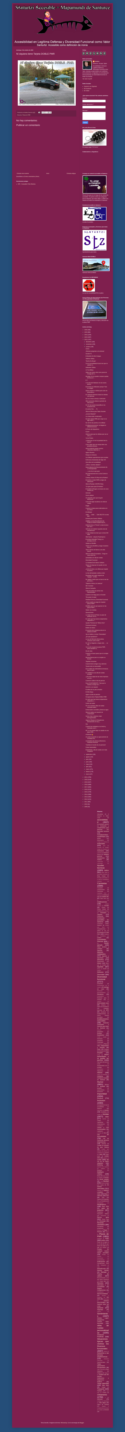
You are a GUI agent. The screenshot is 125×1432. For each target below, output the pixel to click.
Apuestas (99, 847)
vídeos (99, 1404)
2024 (86, 334)
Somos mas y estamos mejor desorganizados (94, 716)
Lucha (99, 1159)
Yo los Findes (89, 438)
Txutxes (104, 1392)
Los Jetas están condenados (94, 416)
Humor (100, 1082)
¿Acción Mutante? (91, 414)
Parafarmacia (100, 1202)
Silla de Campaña (91, 588)
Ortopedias (106, 1199)
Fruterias (106, 1049)
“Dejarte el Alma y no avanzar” (94, 583)
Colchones (106, 911)
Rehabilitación (100, 1292)
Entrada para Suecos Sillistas (94, 518)
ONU (103, 1197)
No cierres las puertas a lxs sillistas (95, 423)
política (103, 1240)
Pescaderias (100, 1226)
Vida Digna (102, 1402)
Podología (99, 1238)
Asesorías (99, 852)
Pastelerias (100, 1212)
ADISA (99, 838)
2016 (86, 789)
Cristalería (106, 934)
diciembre (89, 341)
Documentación (100, 985)
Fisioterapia (100, 1042)
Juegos (99, 1120)
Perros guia (103, 1217)
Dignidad (100, 967)
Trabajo (103, 1387)
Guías (98, 1054)
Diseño (105, 968)
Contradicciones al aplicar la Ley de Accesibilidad (103, 930)
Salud (107, 1299)
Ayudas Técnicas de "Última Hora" (95, 623)
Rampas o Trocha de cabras (103, 1274)
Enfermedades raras (103, 1003)
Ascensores (100, 851)
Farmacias (100, 1038)
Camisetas (102, 883)
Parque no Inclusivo (91, 455)
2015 (86, 792)
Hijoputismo (100, 1070)
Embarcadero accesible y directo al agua (97, 709)
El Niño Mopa (89, 692)
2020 (86, 779)
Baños (106, 870)
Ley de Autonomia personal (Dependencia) (103, 1140)
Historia (99, 1072)
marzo (88, 769)
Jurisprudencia (101, 1124)
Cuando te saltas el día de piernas (95, 680)
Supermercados (101, 1362)
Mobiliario (99, 1170)
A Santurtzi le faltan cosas (103, 815)
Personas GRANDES (101, 1223)
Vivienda (106, 1404)
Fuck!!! (87, 431)
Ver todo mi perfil (87, 79)
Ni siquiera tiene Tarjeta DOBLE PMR (96, 697)
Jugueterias (100, 1122)
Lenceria (99, 1133)
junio (87, 762)
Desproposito (100, 961)
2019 (86, 782)
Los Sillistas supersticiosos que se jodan (97, 457)
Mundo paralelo (104, 1179)
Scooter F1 (89, 353)
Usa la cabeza (90, 495)
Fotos (98, 1049)
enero (87, 774)
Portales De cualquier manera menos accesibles (103, 1251)
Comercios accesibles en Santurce (103, 920)
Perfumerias (103, 1215)
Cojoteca (99, 911)
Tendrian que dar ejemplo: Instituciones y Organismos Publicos (103, 1378)
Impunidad (102, 1094)
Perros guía (105, 1219)
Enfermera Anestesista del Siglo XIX (96, 460)
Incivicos (100, 1098)
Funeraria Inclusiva (91, 625)
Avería (87, 349)
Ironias (106, 1114)
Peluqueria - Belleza (103, 1213)
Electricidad (100, 990)
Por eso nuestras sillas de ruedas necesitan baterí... (95, 706)
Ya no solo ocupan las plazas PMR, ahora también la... (95, 647)
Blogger (82, 1422)
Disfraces (100, 972)
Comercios (100, 916)
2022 (86, 339)
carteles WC (105, 896)
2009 (86, 806)
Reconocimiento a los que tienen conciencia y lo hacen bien (103, 1279)
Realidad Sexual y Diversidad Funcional (97, 599)
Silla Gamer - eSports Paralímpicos (95, 537)
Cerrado (106, 905)
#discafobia (100, 814)
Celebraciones (102, 902)
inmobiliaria (104, 1112)
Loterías (105, 1157)
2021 (86, 777)
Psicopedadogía (101, 1259)
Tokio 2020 (105, 1385)
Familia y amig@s (102, 1037)
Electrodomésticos (101, 992)
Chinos (103, 907)
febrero (88, 771)
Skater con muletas (91, 610)
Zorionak (88, 493)
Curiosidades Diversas (101, 940)
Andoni (97, 61)
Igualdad (102, 1086)
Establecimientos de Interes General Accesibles (103, 1015)
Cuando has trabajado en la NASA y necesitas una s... (96, 727)
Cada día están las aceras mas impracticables (94, 591)
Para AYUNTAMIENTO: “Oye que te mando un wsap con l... (96, 683)
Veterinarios (106, 1401)
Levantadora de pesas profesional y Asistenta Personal (96, 741)
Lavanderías (100, 1125)
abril (87, 766)
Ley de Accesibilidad (103, 1135)
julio (87, 759)
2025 (86, 332)
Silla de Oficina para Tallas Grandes (96, 411)
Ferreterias (100, 1040)
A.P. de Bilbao (89, 370)
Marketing (100, 1165)
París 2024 (105, 1206)
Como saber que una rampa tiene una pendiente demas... (96, 445)
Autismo (99, 859)
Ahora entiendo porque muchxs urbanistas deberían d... (94, 449)
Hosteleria (100, 1076)
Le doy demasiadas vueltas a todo (95, 573)
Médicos (103, 1168)
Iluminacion (100, 1091)
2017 (86, 787)
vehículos (100, 1399)
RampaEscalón (101, 1268)
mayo (87, 764)
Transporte (101, 1389)
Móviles (100, 1177)
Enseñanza (106, 1006)
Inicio (47, 173)
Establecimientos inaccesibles (103, 1020)
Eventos (99, 1033)
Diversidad (100, 974)
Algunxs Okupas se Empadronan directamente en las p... (95, 720)
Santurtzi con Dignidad (90, 86)
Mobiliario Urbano (100, 1173)
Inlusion (106, 1110)
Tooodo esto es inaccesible (93, 666)
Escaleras (103, 1012)
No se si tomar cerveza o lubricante (95, 398)
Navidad (106, 1181)
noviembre (89, 344)
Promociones (100, 1258)
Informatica (99, 1110)
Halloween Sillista (90, 367)
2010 (86, 804)
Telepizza (107, 1373)
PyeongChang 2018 (103, 1263)
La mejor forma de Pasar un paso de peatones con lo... (96, 615)
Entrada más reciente (23, 173)
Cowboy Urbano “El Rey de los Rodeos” (97, 477)
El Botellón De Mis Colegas (93, 356)
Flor (87, 724)
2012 (86, 799)
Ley (105, 1133)
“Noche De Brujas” (91, 361)
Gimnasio (101, 1051)
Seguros (99, 1311)
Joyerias (104, 1118)
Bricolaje (99, 877)
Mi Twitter (86, 90)
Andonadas (101, 843)
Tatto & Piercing (100, 1369)
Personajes (102, 1221)
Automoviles (100, 863)
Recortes (100, 1283)
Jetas (107, 1117)
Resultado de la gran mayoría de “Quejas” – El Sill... (95, 576)
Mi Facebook (87, 88)
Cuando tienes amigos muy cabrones (96, 664)
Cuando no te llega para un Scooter (95, 595)
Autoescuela (100, 861)
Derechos (100, 959)
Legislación (100, 1131)
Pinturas (99, 1230)
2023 (86, 337)
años (104, 845)
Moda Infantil (106, 1175)
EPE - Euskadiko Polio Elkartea (26, 184)
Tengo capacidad (103, 1383)
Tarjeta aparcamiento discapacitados (101, 1365)
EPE (107, 1010)
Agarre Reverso (90, 452)
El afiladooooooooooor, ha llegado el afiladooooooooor (96, 426)
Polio (107, 1238)
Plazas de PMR (26, 115)
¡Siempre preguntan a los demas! (95, 351)
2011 (86, 801)
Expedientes (100, 1035)
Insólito (98, 1114)
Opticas (99, 1199)
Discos (98, 968)
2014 (86, 794)
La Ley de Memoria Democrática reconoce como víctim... (95, 639)
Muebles (106, 1177)
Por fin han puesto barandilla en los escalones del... (95, 405)
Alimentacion (100, 840)
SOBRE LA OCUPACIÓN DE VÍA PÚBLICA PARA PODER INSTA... (96, 521)
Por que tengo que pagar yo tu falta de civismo (103, 1245)
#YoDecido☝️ (89, 734)
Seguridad (100, 1309)
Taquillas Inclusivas (91, 661)
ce (97, 900)
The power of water (91, 597)
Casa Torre (103, 898)
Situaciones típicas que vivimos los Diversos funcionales (103, 1344)
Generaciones (89, 612)
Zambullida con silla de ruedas (94, 557)
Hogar (98, 1074)
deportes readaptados (101, 953)
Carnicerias (100, 891)
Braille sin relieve (90, 627)
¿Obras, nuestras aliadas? (93, 465)
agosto (88, 757)
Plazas (107, 1231)
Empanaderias (100, 996)
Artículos (105, 849)
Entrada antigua (71, 173)
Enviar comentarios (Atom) (31, 176)
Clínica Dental (101, 909)
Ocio (107, 1195)
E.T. (87, 380)
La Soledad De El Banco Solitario (95, 562)
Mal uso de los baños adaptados (103, 1161)
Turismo (99, 1391)
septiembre (89, 754)
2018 (86, 784)
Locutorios (99, 1152)
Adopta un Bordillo (91, 543)
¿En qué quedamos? (91, 636)
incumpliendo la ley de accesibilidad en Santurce (103, 1106)
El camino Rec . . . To (91, 409)
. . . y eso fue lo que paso (93, 471)
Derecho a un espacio (92, 687)
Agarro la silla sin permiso (93, 694)
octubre (88, 346)
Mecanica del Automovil (103, 1166)
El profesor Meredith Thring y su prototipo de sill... (95, 540)
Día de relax (89, 651)
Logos (101, 1154)
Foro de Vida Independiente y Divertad (103, 1045)
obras (98, 1194)
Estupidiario (100, 1031)
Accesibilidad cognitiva (103, 824)
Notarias (99, 1190)
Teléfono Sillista (90, 358)
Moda (98, 1175)
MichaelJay (64, 1422)
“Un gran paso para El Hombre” (94, 486)
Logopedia (106, 1152)
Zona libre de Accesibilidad (93, 462)
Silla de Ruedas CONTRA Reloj (94, 484)
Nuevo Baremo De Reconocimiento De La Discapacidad (96, 467)
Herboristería (100, 1069)
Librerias (104, 1143)
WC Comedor (89, 586)
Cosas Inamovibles (91, 747)
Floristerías (99, 1044)
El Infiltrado (89, 512)
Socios (105, 1351)
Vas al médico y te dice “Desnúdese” (96, 634)
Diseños (99, 970)
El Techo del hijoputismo (92, 429)
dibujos (99, 963)
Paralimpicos (101, 1204)
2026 (86, 330)
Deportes (99, 950)
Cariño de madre (90, 703)
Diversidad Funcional (91, 560)
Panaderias (104, 1201)
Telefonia (99, 1373)
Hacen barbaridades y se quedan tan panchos (103, 1057)
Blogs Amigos (101, 876)
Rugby (87, 505)
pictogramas (100, 1228)
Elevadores (100, 994)
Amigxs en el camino (102, 841)
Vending (99, 1401)
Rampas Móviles (103, 1270)
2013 (86, 797)
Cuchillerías (103, 936)
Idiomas (107, 1084)
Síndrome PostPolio (100, 1336)
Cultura (99, 937)
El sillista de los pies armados (94, 689)
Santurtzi (100, 1308)
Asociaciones (101, 858)
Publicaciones (101, 1261)
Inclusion (101, 1100)
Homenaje (104, 1074)
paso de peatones (103, 1209)
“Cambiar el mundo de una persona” (96, 745)
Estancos (99, 1030)
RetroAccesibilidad (102, 1293)
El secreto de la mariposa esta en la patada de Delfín (96, 631)
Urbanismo (102, 1395)
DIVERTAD (100, 983)
